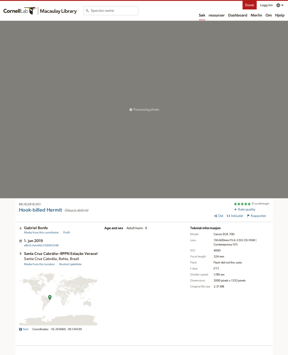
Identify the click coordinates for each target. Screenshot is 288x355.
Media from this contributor (41, 232)
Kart (23, 329)
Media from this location (39, 264)
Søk (202, 15)
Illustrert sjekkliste (70, 264)
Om (268, 15)
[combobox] (114, 10)
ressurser (217, 15)
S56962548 (41, 245)
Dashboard (237, 15)
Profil (66, 232)
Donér (249, 5)
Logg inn (266, 5)
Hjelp (280, 15)
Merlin (256, 15)
